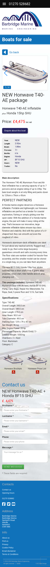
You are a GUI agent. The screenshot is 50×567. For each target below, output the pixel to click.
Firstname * (8, 405)
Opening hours (8, 493)
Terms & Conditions (10, 554)
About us (5, 538)
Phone (5, 437)
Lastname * (8, 416)
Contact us (6, 490)
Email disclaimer (9, 551)
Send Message (13, 467)
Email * (5, 426)
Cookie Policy (7, 548)
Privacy (5, 544)
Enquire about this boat (15, 130)
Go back (14, 52)
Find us (5, 541)
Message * (7, 447)
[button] (6, 73)
